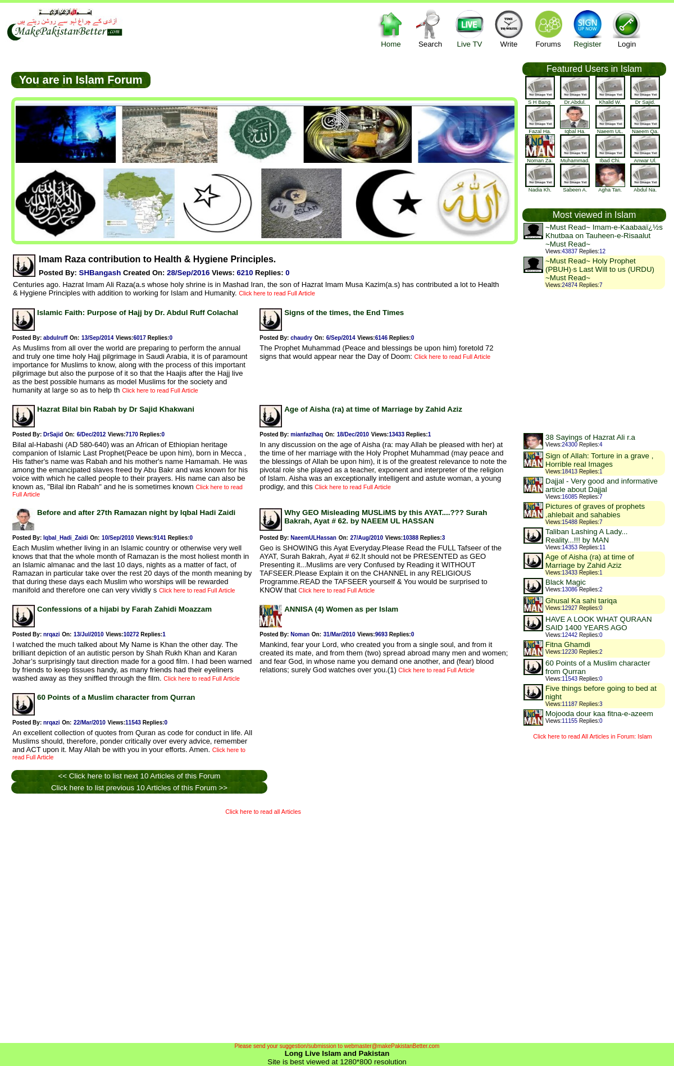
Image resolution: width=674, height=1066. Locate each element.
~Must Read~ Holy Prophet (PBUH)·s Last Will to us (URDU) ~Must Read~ (599, 269)
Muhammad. (575, 158)
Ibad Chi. (610, 158)
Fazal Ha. (540, 129)
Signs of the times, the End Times (344, 312)
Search (430, 28)
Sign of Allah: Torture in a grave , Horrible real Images (599, 460)
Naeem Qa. (645, 129)
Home (391, 28)
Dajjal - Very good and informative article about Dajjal (601, 485)
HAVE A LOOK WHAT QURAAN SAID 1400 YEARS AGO (598, 623)
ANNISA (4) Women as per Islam (341, 609)
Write (509, 28)
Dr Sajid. (645, 100)
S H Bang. (540, 100)
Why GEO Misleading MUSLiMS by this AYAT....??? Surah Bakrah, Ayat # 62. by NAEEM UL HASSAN (385, 516)
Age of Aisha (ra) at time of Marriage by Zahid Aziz (373, 409)
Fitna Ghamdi (567, 644)
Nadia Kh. (540, 188)
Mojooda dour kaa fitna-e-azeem (599, 713)
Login (627, 28)
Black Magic (565, 582)
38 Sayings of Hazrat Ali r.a (590, 437)
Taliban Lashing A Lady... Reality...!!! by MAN (586, 535)
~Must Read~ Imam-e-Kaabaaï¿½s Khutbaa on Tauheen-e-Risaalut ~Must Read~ (604, 235)
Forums (548, 28)
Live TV (470, 28)
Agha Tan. (610, 188)
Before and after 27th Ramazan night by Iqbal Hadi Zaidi (136, 512)
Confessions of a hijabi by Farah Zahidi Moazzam (124, 609)
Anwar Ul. (645, 158)
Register (587, 28)
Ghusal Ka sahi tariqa (581, 600)
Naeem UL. (610, 129)
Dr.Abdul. (575, 100)
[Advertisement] (105, 926)
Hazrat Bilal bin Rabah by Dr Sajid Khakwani (115, 409)
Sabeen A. (575, 188)
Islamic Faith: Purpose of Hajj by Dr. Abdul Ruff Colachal (137, 312)
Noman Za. (540, 158)
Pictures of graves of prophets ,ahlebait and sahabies (595, 510)
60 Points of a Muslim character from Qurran (116, 697)
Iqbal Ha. (575, 129)
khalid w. (610, 100)
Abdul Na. (645, 188)
